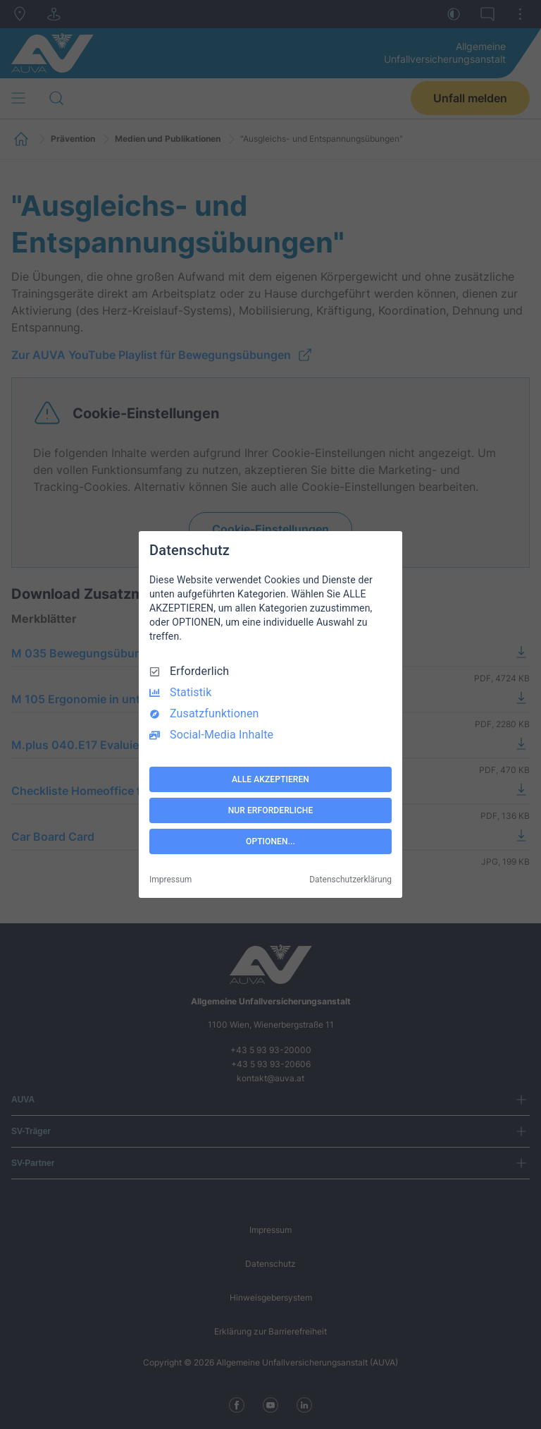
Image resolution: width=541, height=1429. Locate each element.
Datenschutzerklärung (350, 879)
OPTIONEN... (270, 841)
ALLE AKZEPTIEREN (270, 779)
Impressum (170, 879)
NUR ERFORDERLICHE (270, 810)
